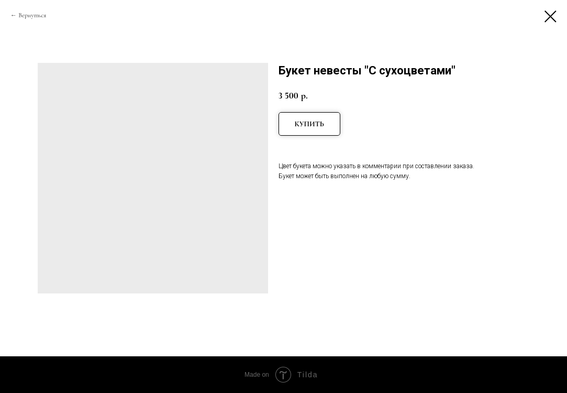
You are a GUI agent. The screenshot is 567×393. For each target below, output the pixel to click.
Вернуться (32, 15)
